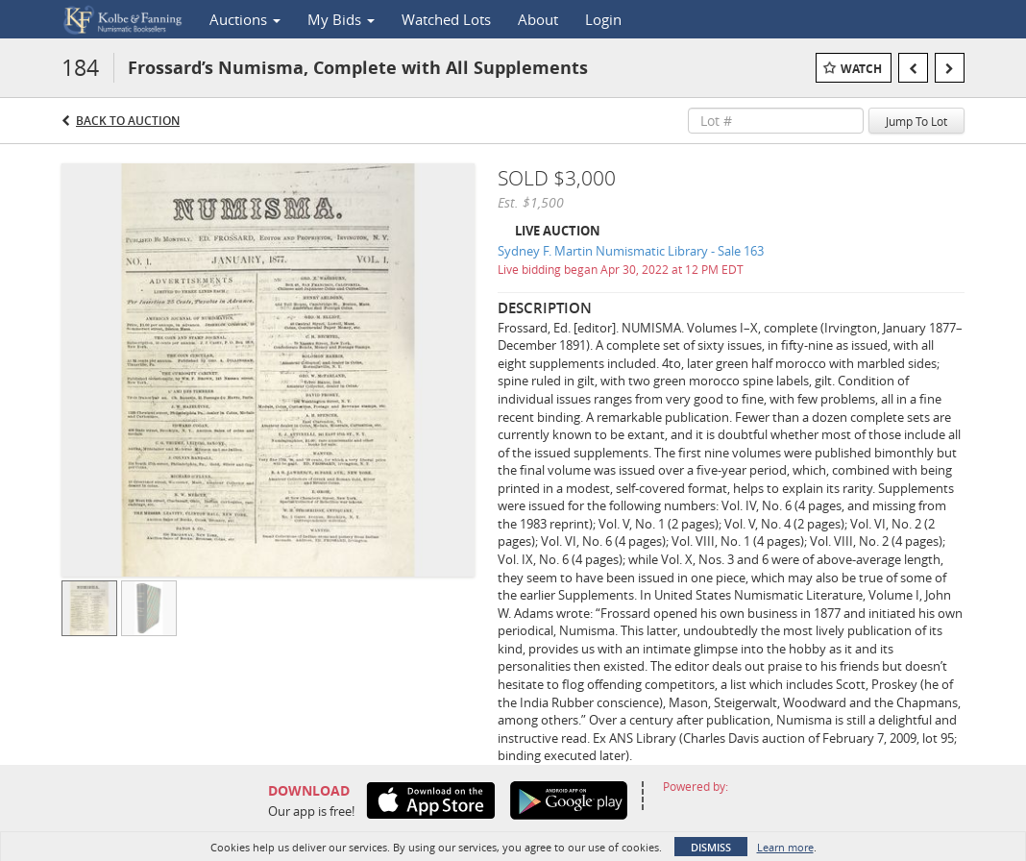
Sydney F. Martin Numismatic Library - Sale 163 (631, 250)
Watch (861, 69)
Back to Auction (128, 120)
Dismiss (711, 847)
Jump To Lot (916, 121)
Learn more (785, 847)
